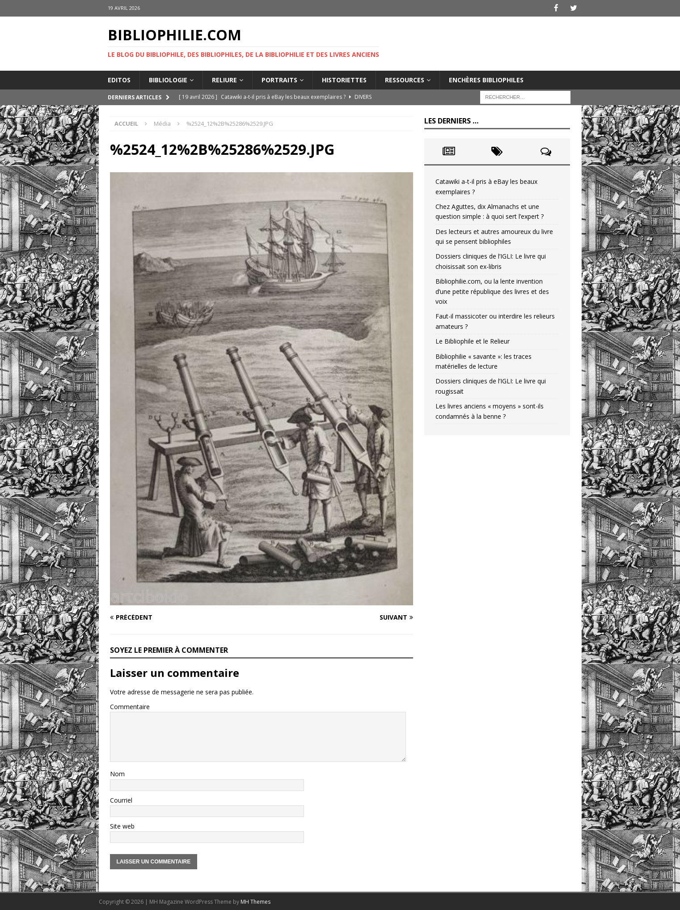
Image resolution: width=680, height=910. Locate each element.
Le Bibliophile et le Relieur (472, 340)
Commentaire (130, 706)
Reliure (224, 79)
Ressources (404, 79)
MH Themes (255, 901)
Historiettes (344, 79)
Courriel (121, 799)
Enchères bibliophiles (486, 79)
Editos (119, 79)
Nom (117, 773)
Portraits (279, 79)
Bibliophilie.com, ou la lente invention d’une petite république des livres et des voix (492, 290)
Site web (122, 825)
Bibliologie (168, 79)
